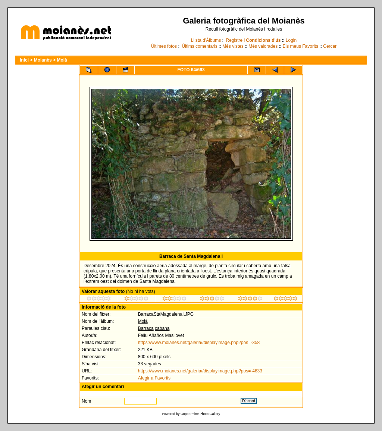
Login (291, 40)
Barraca (146, 328)
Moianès (43, 60)
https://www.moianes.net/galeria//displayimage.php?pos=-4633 (200, 371)
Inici (24, 60)
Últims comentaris (199, 46)
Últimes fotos (164, 46)
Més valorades (263, 46)
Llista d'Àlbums (206, 40)
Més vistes (233, 46)
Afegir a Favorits (154, 378)
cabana (162, 328)
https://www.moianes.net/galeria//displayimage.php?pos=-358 (199, 342)
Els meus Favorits (300, 46)
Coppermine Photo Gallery (200, 414)
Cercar (329, 46)
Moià (62, 60)
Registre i (253, 40)
